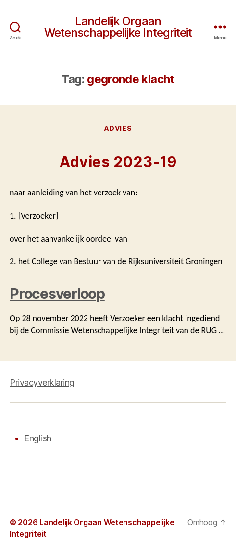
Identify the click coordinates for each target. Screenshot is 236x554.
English (37, 438)
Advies (118, 128)
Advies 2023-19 (118, 161)
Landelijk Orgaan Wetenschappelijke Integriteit (117, 27)
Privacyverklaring (42, 382)
